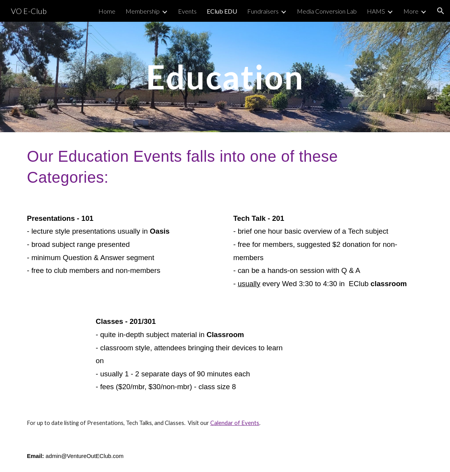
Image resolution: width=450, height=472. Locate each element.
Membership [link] (143, 11)
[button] (440, 11)
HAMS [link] (376, 11)
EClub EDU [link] (222, 11)
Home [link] (106, 11)
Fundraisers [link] (263, 11)
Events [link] (187, 11)
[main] (224, 76)
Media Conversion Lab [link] (327, 11)
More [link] (411, 11)
